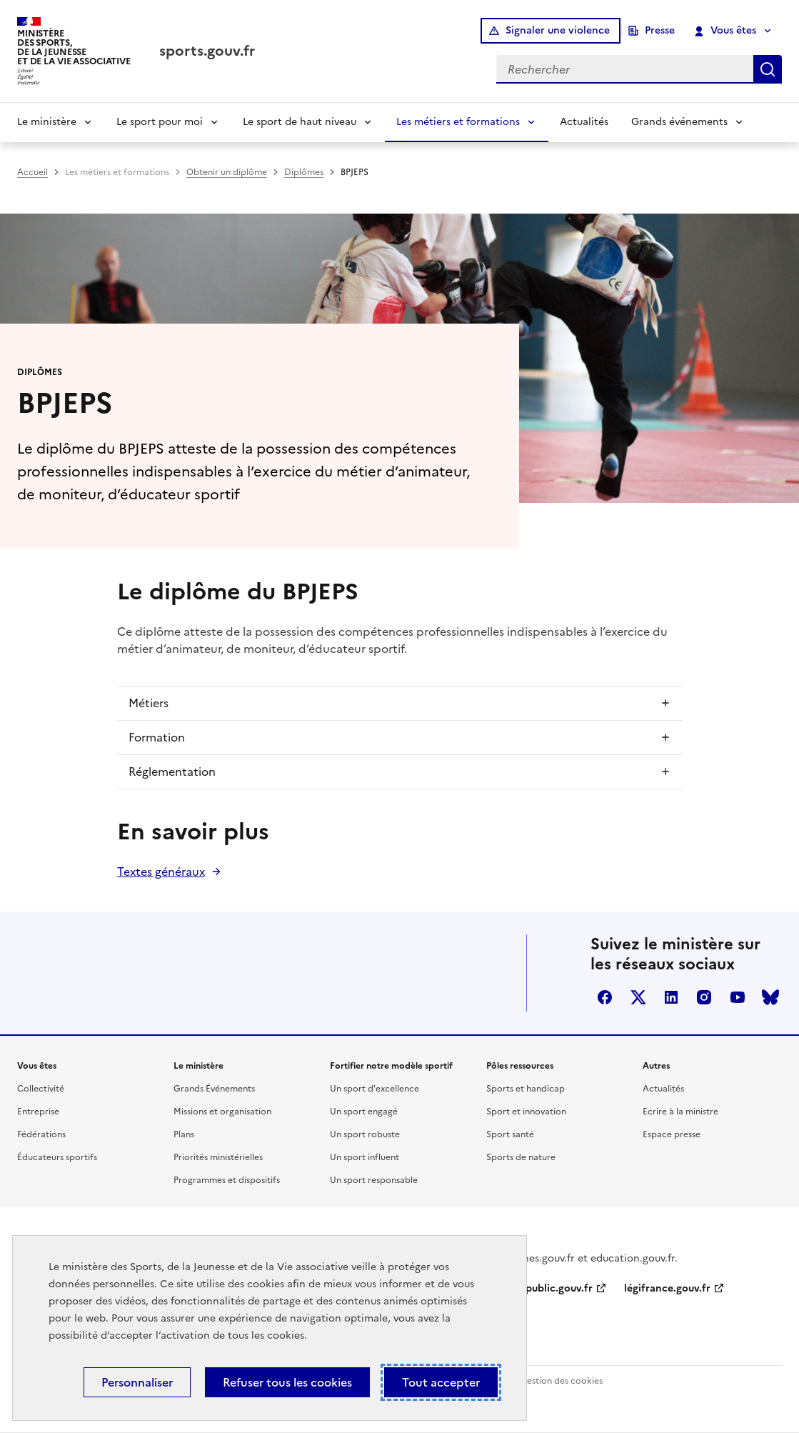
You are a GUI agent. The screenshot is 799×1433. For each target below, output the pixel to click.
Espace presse (671, 1134)
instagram (704, 997)
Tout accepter (441, 1382)
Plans (184, 1134)
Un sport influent (364, 1157)
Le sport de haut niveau (299, 121)
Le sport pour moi (159, 121)
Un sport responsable (374, 1180)
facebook (605, 997)
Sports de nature (521, 1157)
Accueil (32, 172)
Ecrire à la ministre (680, 1111)
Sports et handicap (525, 1088)
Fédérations (41, 1134)
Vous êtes (725, 30)
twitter (638, 997)
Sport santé (510, 1134)
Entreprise (38, 1111)
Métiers (149, 702)
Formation (157, 737)
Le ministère (46, 121)
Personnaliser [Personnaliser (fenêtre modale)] (137, 1382)
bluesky (770, 997)
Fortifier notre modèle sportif (391, 1065)
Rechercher (767, 69)
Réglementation (172, 771)
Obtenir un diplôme (226, 172)
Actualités (584, 121)
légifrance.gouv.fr (667, 1288)
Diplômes (303, 172)
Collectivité (40, 1088)
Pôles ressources (519, 1065)
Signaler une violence (558, 30)
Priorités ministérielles (218, 1157)
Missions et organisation (222, 1111)
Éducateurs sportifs (57, 1157)
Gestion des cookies (561, 1380)
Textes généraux (161, 871)
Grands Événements (214, 1088)
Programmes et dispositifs (227, 1180)
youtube (737, 997)
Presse (660, 30)
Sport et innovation (526, 1111)
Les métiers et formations (458, 121)
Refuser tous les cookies (287, 1382)
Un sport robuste (365, 1134)
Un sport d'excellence (374, 1088)
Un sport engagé (364, 1111)
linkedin (671, 997)
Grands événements (679, 121)
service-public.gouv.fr (540, 1288)
